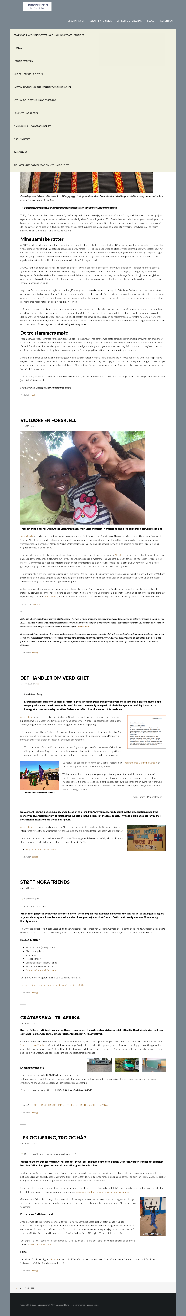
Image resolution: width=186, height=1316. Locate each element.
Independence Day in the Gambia (140, 762)
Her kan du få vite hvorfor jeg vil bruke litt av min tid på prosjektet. (53, 985)
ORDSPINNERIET (30, 7)
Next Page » (30, 1288)
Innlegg (35, 395)
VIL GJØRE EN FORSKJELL (48, 420)
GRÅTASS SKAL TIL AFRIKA (50, 1017)
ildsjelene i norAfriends (32, 1045)
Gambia (54, 1259)
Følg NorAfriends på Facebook (41, 849)
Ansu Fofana (51, 596)
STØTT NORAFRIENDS (45, 882)
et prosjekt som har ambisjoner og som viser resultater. (102, 1191)
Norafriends (26, 536)
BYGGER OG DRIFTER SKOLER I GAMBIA (86, 1105)
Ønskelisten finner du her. (39, 1244)
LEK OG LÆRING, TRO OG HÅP (45, 1105)
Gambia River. (83, 626)
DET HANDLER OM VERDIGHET (54, 678)
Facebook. (37, 604)
